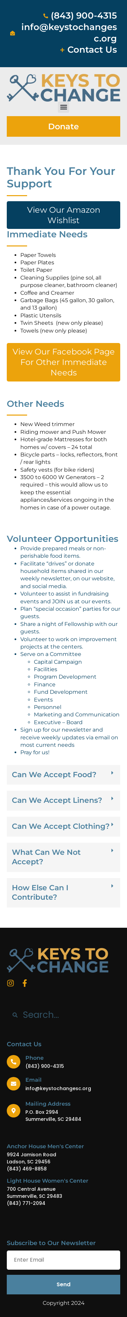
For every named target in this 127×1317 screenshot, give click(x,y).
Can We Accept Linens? (57, 800)
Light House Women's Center (47, 1181)
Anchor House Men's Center (45, 1146)
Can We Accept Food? (54, 774)
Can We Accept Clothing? (61, 826)
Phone (34, 1058)
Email (33, 1080)
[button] (63, 107)
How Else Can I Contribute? (40, 892)
